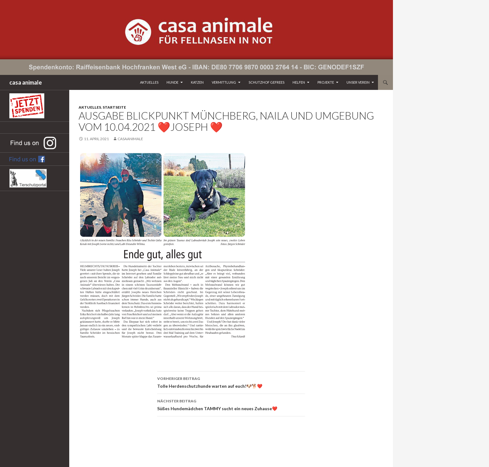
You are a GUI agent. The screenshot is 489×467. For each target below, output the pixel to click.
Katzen (197, 82)
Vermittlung (224, 82)
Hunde (172, 82)
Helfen (299, 82)
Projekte (325, 82)
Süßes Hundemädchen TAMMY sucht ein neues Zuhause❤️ (231, 404)
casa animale (25, 82)
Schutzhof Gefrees (266, 82)
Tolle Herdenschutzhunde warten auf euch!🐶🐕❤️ (231, 382)
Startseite (114, 107)
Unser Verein (358, 82)
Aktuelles (149, 82)
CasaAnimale (130, 138)
